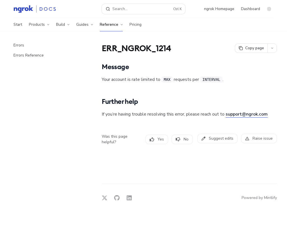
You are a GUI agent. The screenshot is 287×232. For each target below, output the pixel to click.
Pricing (135, 26)
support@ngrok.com (247, 114)
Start (17, 26)
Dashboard (250, 8)
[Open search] (144, 9)
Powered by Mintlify (259, 197)
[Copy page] (251, 48)
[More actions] (272, 48)
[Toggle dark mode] (269, 8)
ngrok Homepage (219, 8)
